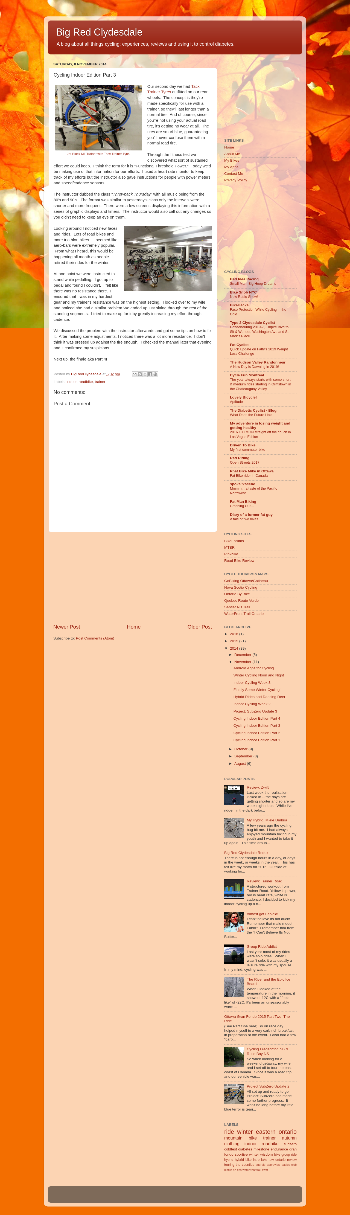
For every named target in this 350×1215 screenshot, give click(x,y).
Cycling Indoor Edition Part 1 (257, 740)
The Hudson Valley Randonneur (257, 362)
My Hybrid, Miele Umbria (267, 820)
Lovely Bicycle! (243, 397)
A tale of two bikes (244, 519)
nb (234, 1170)
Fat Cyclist (239, 345)
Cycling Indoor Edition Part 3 (257, 725)
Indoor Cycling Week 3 (252, 683)
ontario (280, 1160)
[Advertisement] (133, 577)
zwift (265, 1170)
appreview (273, 1164)
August (240, 763)
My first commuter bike (247, 449)
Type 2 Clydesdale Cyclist (252, 323)
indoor (71, 382)
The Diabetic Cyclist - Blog (253, 410)
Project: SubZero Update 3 (255, 711)
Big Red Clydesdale (99, 32)
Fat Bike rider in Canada (249, 475)
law (271, 1160)
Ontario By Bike (237, 594)
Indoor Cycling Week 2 (252, 704)
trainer (100, 382)
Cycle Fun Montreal (247, 375)
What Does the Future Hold (251, 415)
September (243, 756)
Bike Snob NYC (243, 292)
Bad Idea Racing (244, 279)
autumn (289, 1137)
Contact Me (233, 174)
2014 (234, 648)
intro (256, 1160)
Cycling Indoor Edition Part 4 (257, 718)
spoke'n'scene (242, 484)
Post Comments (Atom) (95, 638)
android (261, 1164)
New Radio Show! (244, 297)
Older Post (200, 627)
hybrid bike (243, 1160)
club (294, 1164)
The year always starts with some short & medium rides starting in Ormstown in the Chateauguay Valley (260, 384)
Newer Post (66, 627)
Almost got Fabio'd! (262, 914)
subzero (290, 1144)
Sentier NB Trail (237, 607)
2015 (234, 641)
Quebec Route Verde (241, 600)
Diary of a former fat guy (251, 515)
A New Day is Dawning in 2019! (254, 367)
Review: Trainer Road (264, 881)
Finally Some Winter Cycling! (257, 690)
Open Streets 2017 (244, 462)
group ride (289, 1154)
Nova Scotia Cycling (240, 587)
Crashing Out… (242, 506)
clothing (232, 1143)
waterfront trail (252, 1170)
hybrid (228, 1160)
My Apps (231, 167)
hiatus (228, 1170)
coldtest (230, 1149)
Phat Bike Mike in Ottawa (252, 471)
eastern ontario (276, 1131)
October (241, 749)
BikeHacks (239, 305)
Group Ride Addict (262, 946)
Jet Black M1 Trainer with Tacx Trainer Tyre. (98, 154)
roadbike (86, 382)
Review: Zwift (258, 787)
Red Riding (239, 458)
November (243, 662)
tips (239, 1170)
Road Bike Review (239, 561)
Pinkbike (231, 554)
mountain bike (240, 1137)
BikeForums (234, 541)
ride (229, 1131)
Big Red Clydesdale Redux (246, 853)
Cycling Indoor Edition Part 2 (257, 733)
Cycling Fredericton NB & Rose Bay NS (267, 1051)
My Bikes (231, 160)
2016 (234, 634)
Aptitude (236, 402)
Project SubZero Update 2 (268, 1086)
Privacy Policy (235, 180)
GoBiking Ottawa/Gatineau (246, 581)
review (292, 1160)
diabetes (245, 1149)
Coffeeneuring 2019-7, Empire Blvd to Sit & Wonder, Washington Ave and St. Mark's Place (260, 331)
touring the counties (239, 1165)
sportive (241, 1154)
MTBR (229, 547)
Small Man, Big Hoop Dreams (253, 283)
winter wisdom (261, 1154)
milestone (261, 1149)
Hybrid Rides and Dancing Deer (259, 697)
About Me (232, 154)
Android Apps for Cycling (254, 668)
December (243, 655)
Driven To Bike (243, 445)
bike (277, 1154)
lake (264, 1160)
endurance (279, 1149)
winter (245, 1131)
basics (286, 1164)
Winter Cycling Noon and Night (259, 675)
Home (134, 627)
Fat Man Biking (243, 501)
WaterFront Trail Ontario (244, 614)
